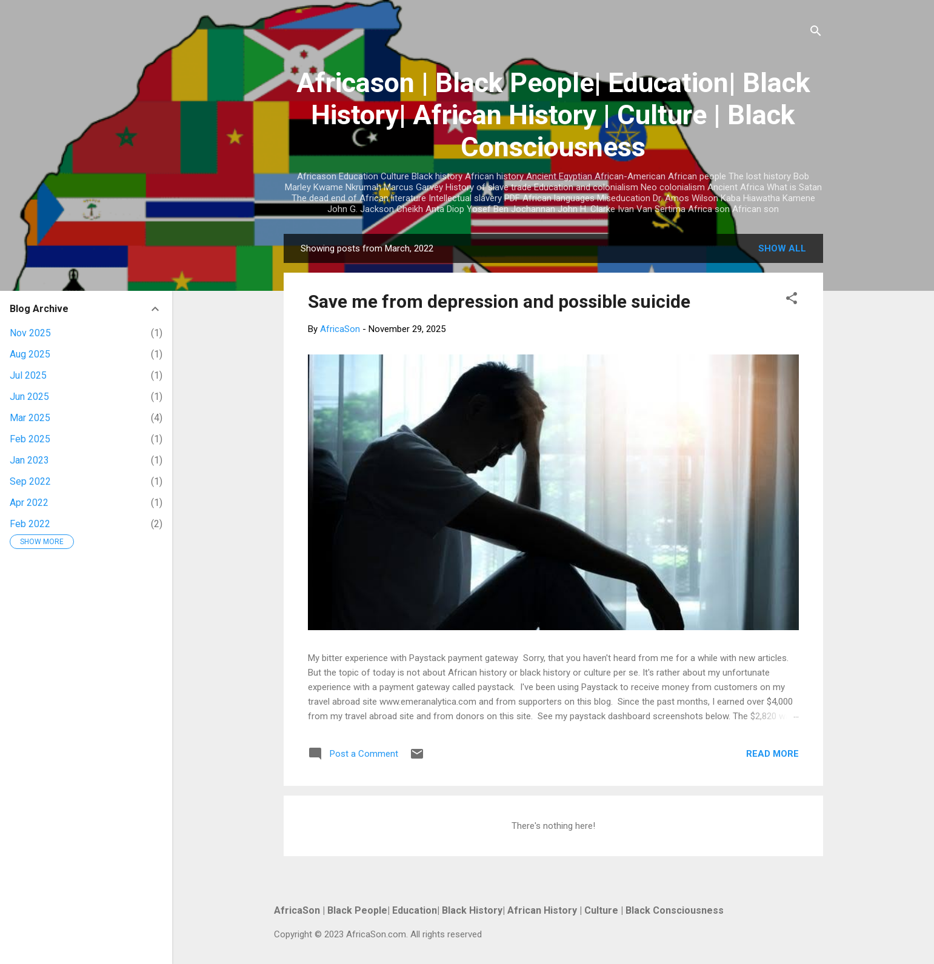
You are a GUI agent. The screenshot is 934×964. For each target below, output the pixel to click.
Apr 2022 (29, 502)
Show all (782, 248)
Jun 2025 (29, 396)
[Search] (816, 33)
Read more (772, 753)
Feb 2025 (30, 439)
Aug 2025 (30, 354)
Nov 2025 (30, 333)
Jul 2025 (28, 375)
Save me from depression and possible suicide (499, 301)
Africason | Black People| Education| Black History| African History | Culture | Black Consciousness (553, 115)
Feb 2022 (30, 524)
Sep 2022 (30, 481)
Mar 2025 (30, 418)
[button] (791, 300)
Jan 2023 (29, 460)
